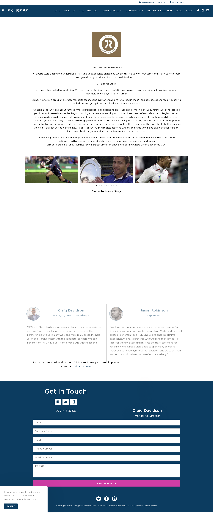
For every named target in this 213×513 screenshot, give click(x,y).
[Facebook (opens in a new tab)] (203, 11)
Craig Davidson (81, 367)
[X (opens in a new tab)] (198, 11)
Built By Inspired (150, 506)
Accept (11, 506)
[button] (96, 186)
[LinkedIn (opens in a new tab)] (207, 11)
